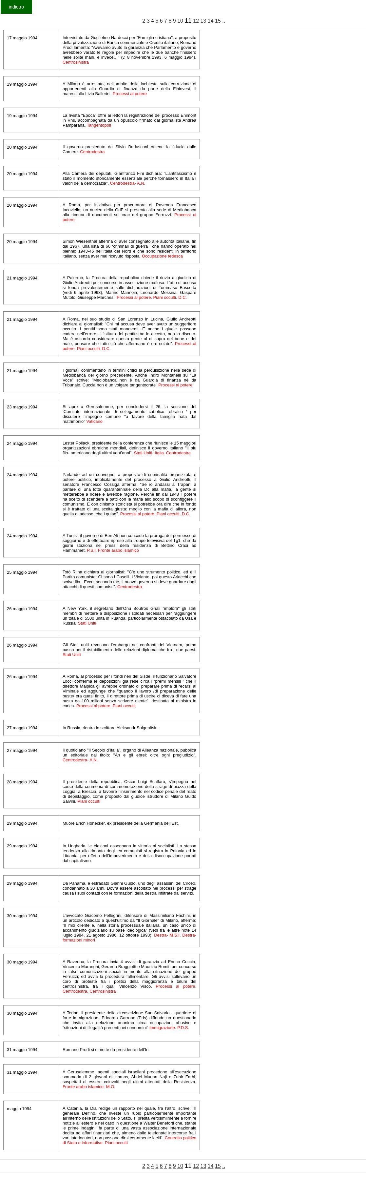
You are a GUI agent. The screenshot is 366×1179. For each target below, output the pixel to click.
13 (203, 21)
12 (196, 21)
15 (218, 21)
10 (180, 21)
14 (211, 21)
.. (223, 21)
